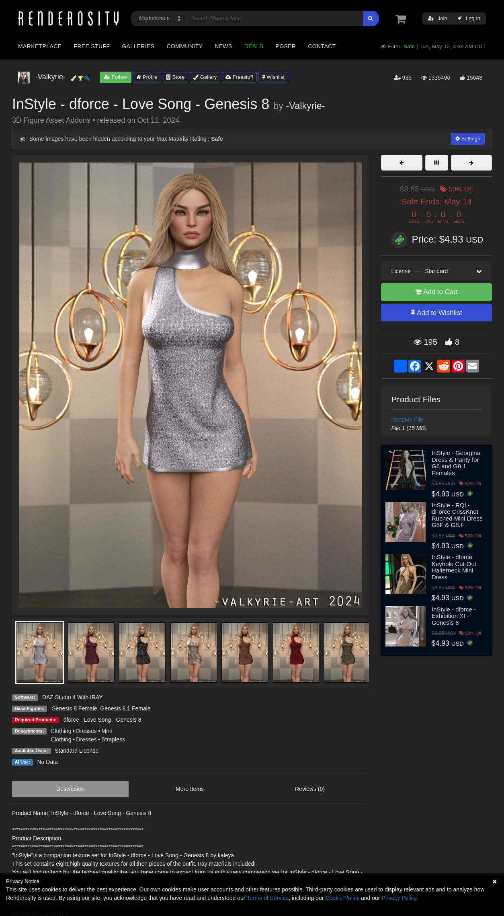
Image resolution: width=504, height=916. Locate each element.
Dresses (86, 731)
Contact (322, 46)
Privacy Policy (398, 898)
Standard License (76, 750)
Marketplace (39, 46)
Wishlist (273, 77)
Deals (254, 46)
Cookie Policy (342, 898)
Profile (146, 77)
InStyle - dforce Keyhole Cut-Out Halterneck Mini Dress (454, 567)
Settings (467, 139)
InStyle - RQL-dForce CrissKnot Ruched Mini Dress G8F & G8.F (457, 515)
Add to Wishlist (436, 313)
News (223, 46)
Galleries (138, 46)
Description (70, 789)
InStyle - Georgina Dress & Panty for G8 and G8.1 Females (456, 462)
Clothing (61, 731)
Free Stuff (92, 46)
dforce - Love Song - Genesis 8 (102, 719)
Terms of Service (268, 898)
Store (175, 77)
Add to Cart (436, 292)
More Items (190, 789)
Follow (115, 77)
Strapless (113, 739)
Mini (107, 731)
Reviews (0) (310, 789)
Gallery (205, 77)
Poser (285, 46)
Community (185, 46)
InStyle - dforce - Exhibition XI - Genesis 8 (454, 616)
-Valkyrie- (305, 106)
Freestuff (239, 77)
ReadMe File (407, 419)
